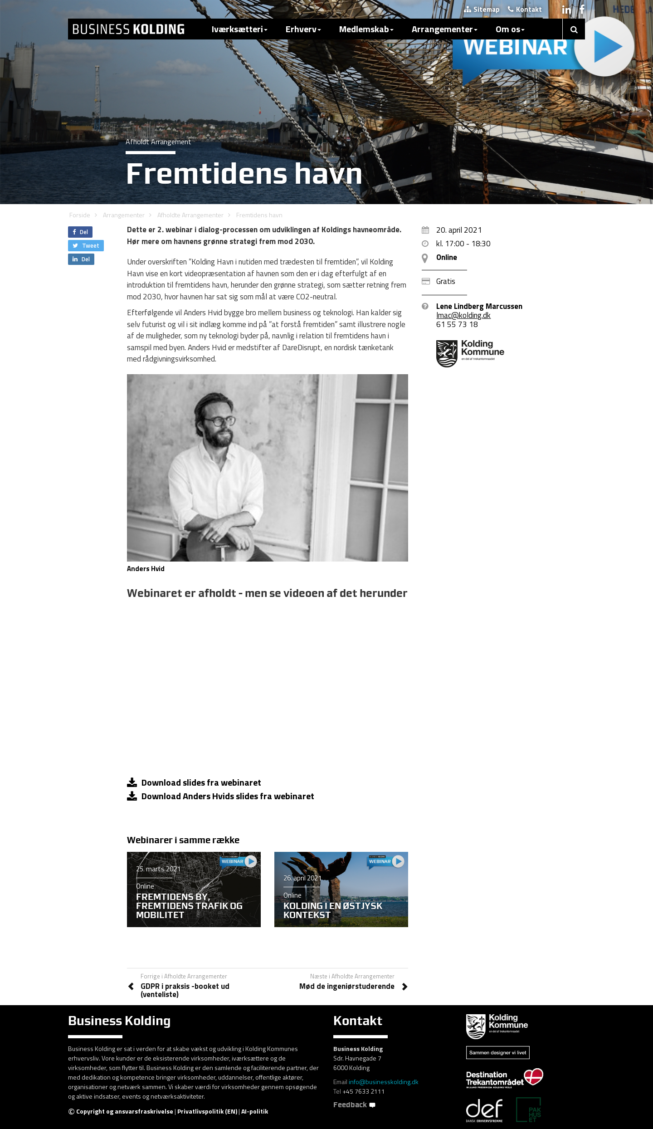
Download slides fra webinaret (194, 782)
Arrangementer (445, 29)
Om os (510, 29)
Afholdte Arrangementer (190, 215)
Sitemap (482, 9)
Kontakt (525, 9)
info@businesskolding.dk (384, 1081)
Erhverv (303, 29)
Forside (79, 215)
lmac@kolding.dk (463, 315)
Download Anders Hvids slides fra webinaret (220, 796)
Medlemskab (366, 29)
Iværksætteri (240, 29)
